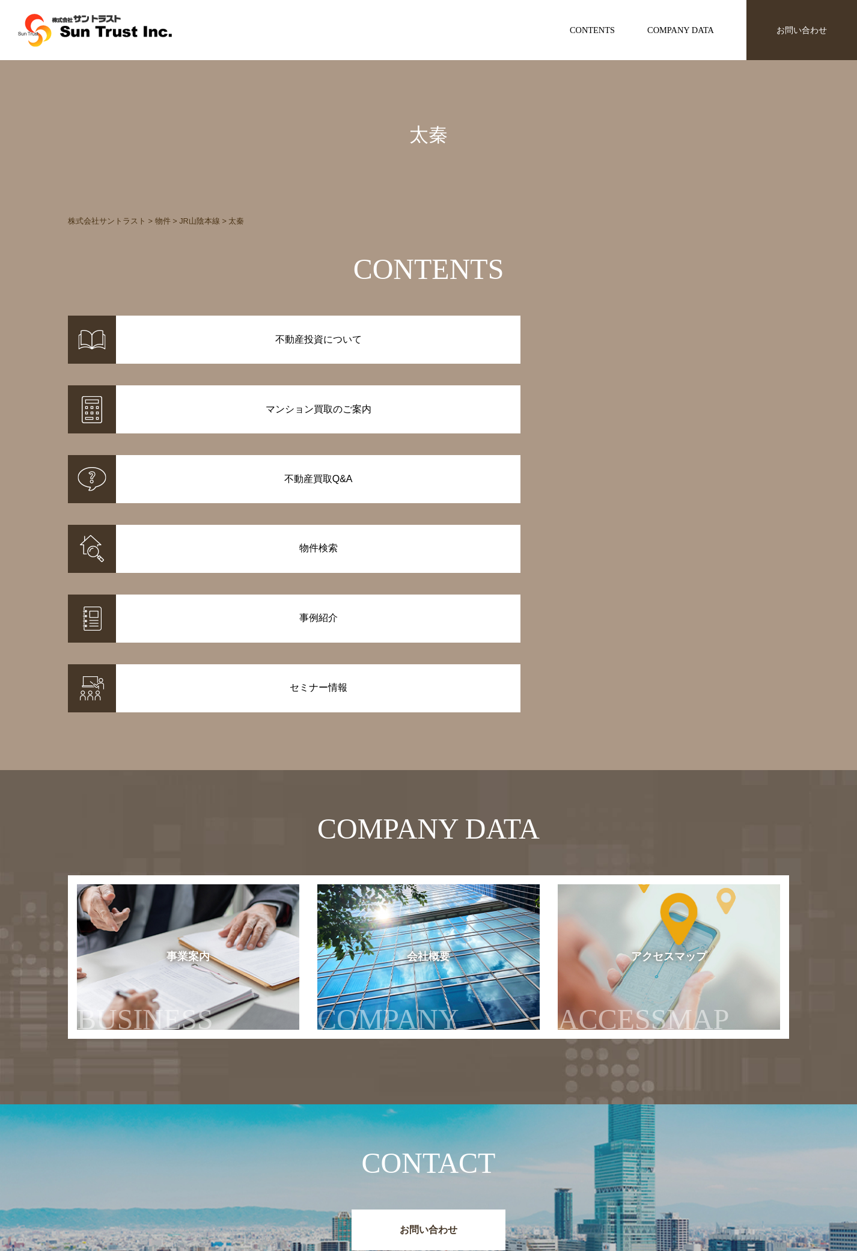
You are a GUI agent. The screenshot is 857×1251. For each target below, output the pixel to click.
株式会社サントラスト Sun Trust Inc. (164, 1113)
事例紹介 (338, 1158)
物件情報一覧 (347, 1142)
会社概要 (400, 743)
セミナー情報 (601, 1158)
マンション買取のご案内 (474, 1158)
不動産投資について (466, 1142)
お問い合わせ (801, 30)
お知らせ (593, 1142)
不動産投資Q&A (458, 1173)
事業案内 (145, 743)
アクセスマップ (667, 743)
